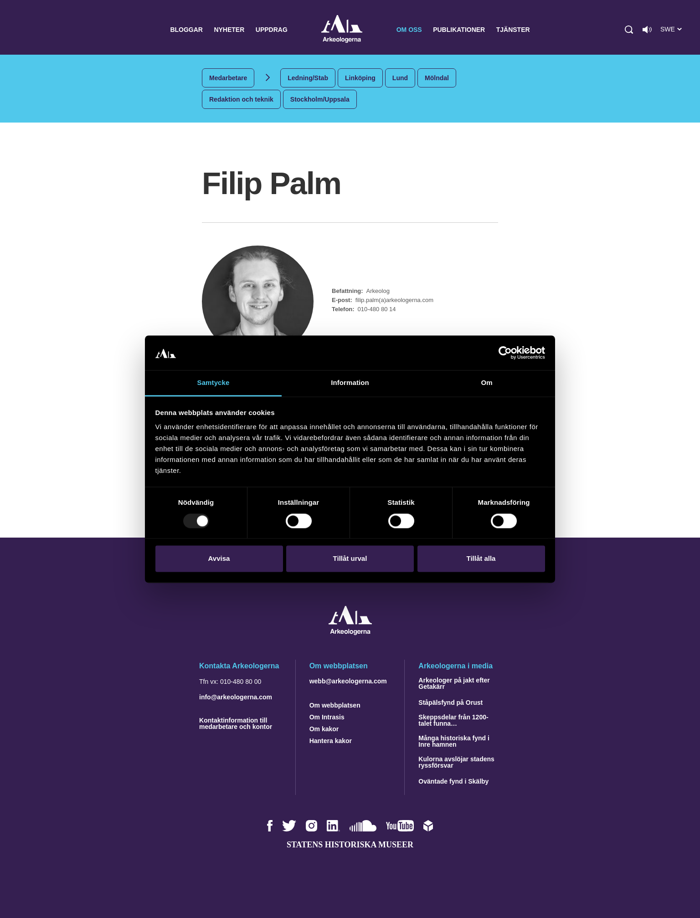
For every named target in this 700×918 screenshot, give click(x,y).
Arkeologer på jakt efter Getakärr (453, 683)
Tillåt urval (350, 559)
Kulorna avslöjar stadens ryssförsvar (456, 762)
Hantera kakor (330, 741)
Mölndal (437, 78)
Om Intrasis (327, 717)
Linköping (360, 78)
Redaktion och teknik (241, 99)
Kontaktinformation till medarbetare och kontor (235, 723)
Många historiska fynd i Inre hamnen (453, 741)
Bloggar (186, 29)
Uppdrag (272, 29)
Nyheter (229, 29)
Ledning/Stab (308, 78)
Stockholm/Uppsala (320, 99)
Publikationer (459, 29)
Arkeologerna (341, 30)
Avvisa (219, 559)
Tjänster (513, 29)
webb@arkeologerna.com (348, 681)
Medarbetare (228, 78)
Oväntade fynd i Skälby (453, 781)
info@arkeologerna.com (235, 697)
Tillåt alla (481, 559)
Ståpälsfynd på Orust (450, 702)
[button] (628, 29)
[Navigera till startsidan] (350, 632)
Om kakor (324, 729)
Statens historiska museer (350, 844)
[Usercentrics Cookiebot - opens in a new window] (505, 352)
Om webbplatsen (334, 705)
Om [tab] (486, 383)
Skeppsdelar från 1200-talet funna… (453, 720)
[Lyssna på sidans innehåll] (647, 29)
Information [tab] (350, 383)
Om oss (409, 29)
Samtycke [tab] (213, 383)
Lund (400, 78)
